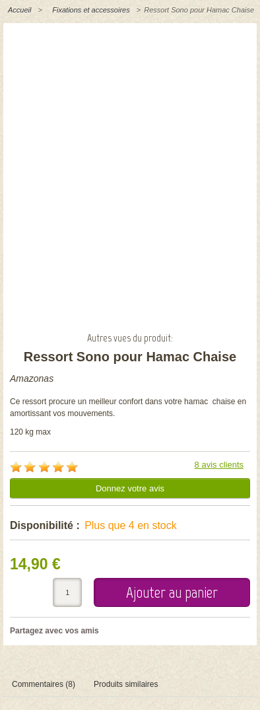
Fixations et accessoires (90, 10)
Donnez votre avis (130, 488)
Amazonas (31, 378)
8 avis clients (219, 465)
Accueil (19, 10)
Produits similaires (126, 684)
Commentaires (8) (43, 684)
